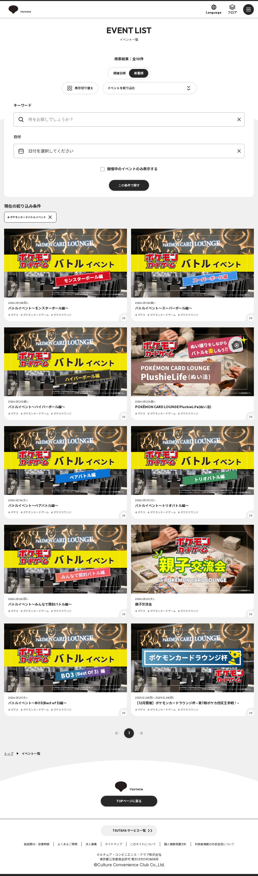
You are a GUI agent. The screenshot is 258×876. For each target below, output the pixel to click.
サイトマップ (113, 844)
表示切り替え (84, 88)
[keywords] (132, 119)
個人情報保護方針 (175, 844)
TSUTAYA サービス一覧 (129, 830)
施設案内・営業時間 (36, 844)
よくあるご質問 (67, 844)
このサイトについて (143, 844)
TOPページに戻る (129, 801)
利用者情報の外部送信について (214, 844)
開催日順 (119, 73)
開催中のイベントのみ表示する (129, 169)
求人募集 (91, 844)
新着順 (138, 73)
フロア (232, 9)
